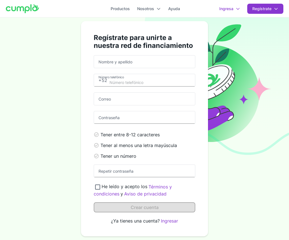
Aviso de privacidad (145, 194)
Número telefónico (111, 77)
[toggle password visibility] (189, 117)
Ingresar (169, 221)
